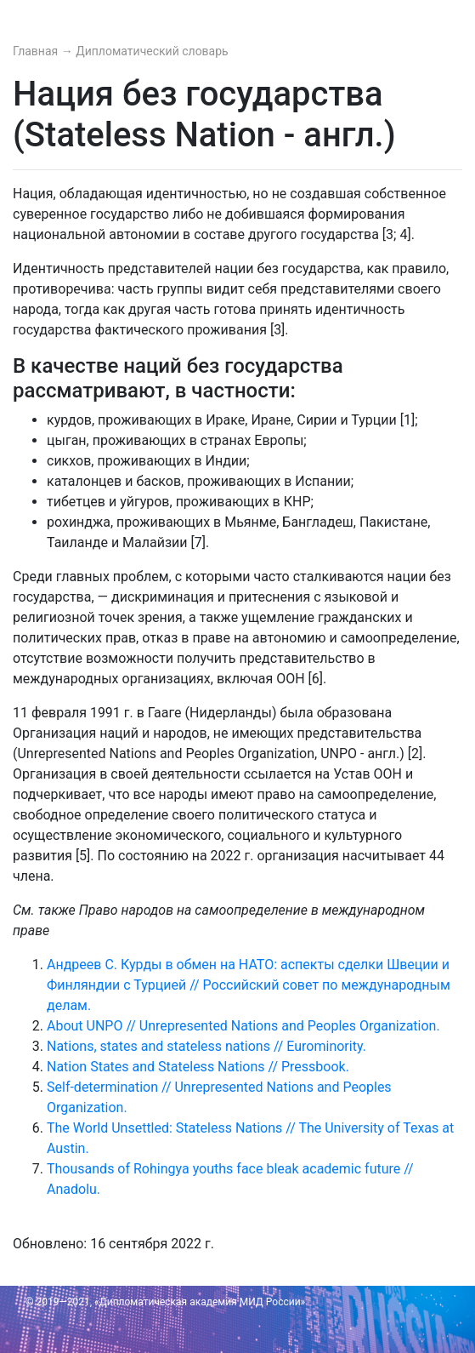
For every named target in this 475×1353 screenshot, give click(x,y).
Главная (37, 51)
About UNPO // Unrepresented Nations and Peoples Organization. (243, 1026)
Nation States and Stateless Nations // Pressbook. (198, 1067)
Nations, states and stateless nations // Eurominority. (206, 1046)
